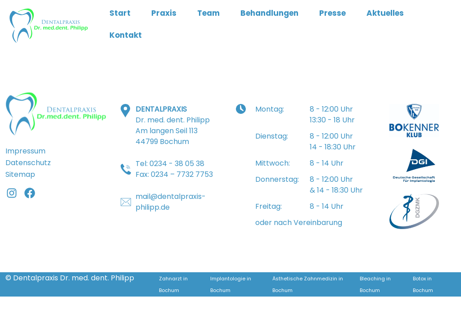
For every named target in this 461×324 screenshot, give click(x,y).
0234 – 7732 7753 (182, 174)
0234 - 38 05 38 (176, 163)
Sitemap (20, 174)
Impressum (25, 151)
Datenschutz (28, 163)
